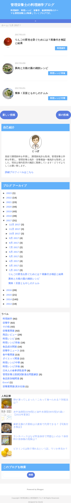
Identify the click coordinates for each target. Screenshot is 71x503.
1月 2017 (14, 270)
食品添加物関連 (11, 378)
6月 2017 (14, 251)
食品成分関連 (10, 346)
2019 (9, 211)
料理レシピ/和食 (57, 73)
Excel (6, 382)
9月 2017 (14, 238)
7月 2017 (14, 247)
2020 (9, 206)
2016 (9, 290)
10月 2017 (15, 233)
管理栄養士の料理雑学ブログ (32, 5)
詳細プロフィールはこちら (19, 172)
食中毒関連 (9, 354)
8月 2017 (14, 242)
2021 (9, 202)
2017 (9, 220)
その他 (6, 326)
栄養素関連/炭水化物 (14, 386)
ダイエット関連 (11, 358)
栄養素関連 (9, 330)
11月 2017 (15, 229)
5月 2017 (14, 256)
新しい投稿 (8, 115)
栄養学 (6, 322)
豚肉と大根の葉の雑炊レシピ (31, 68)
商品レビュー (10, 334)
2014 (9, 299)
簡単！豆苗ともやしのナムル (31, 93)
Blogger (40, 489)
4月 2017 (14, 261)
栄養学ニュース (11, 350)
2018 (9, 216)
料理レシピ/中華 (57, 98)
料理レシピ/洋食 (11, 366)
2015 (9, 294)
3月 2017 (14, 265)
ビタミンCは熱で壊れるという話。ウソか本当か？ (40, 448)
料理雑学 (61, 48)
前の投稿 (63, 115)
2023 (9, 193)
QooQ (40, 502)
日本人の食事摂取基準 (14, 370)
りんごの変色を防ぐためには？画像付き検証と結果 (35, 274)
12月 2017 (15, 224)
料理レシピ (9, 338)
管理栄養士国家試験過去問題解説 (20, 374)
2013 (9, 303)
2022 (9, 197)
